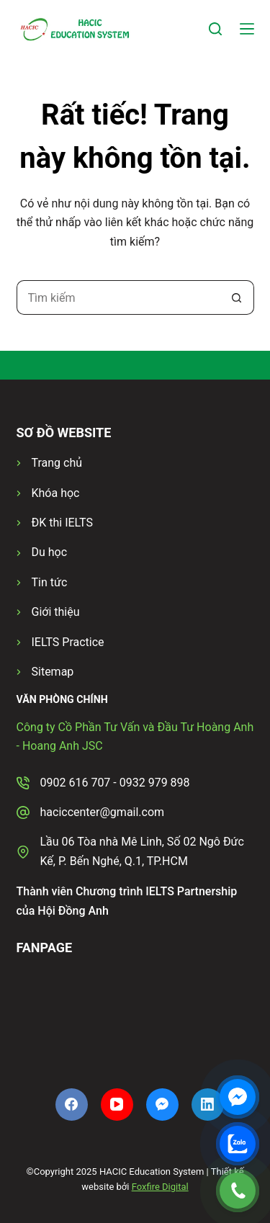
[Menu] (247, 29)
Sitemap (53, 671)
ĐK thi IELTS (62, 522)
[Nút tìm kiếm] (237, 297)
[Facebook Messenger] (162, 1104)
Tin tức (50, 582)
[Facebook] (71, 1104)
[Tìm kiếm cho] (118, 297)
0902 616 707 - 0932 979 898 (115, 782)
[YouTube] (117, 1104)
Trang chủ (57, 463)
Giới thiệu (56, 612)
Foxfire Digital (160, 1186)
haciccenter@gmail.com (102, 812)
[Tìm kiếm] (215, 28)
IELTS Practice (68, 642)
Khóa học (56, 493)
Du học (50, 552)
